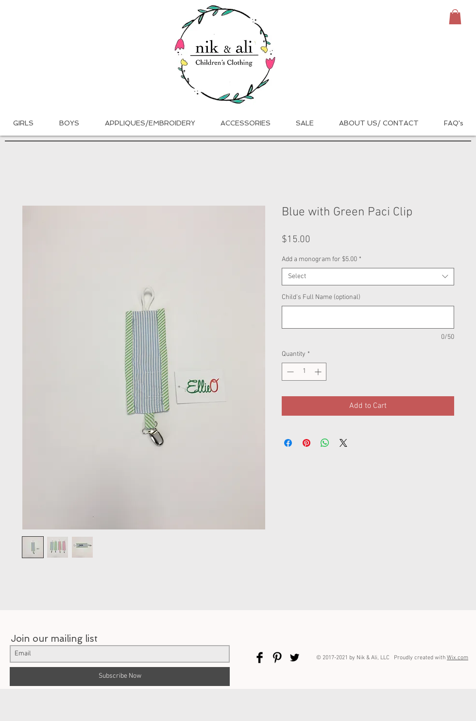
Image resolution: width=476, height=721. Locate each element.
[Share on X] (343, 443)
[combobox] (368, 276)
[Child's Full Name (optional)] (368, 317)
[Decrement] (289, 371)
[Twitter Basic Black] (294, 657)
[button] (455, 16)
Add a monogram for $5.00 (321, 259)
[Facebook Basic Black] (259, 657)
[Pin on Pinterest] (306, 443)
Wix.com (457, 657)
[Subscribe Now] (120, 676)
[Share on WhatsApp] (325, 443)
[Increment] (319, 371)
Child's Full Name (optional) (321, 297)
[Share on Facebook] (288, 443)
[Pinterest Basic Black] (277, 657)
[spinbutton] (304, 371)
